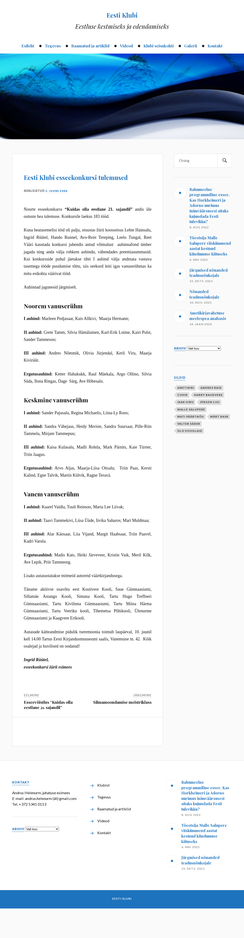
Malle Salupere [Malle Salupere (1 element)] (191, 409)
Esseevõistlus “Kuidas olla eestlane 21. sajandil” (48, 734)
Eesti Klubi (122, 13)
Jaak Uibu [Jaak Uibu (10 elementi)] (185, 402)
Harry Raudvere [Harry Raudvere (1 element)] (208, 394)
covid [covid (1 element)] (182, 394)
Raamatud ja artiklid (90, 45)
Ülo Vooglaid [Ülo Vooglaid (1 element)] (189, 430)
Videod (126, 45)
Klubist (103, 814)
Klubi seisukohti (158, 45)
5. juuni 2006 (57, 220)
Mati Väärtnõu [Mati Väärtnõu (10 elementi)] (190, 416)
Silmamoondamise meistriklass (122, 731)
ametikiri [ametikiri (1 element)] (185, 387)
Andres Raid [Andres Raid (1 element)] (211, 387)
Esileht (27, 45)
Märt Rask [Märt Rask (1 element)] (219, 416)
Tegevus (53, 45)
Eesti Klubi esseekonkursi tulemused (62, 190)
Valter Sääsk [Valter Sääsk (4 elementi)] (188, 423)
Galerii (190, 45)
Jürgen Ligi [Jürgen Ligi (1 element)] (210, 402)
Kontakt (215, 45)
